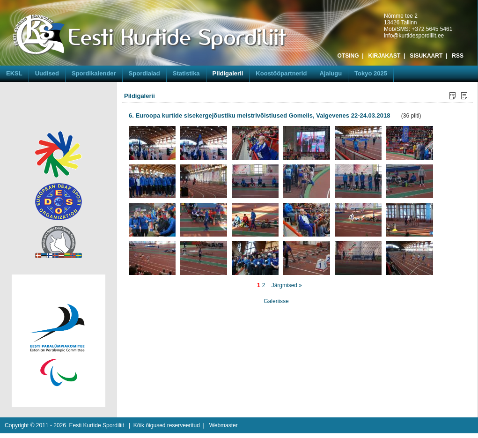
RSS (457, 55)
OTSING (348, 55)
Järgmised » (287, 285)
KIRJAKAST (384, 55)
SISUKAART (426, 55)
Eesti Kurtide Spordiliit (96, 425)
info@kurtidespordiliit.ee (414, 35)
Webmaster (223, 425)
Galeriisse (276, 301)
